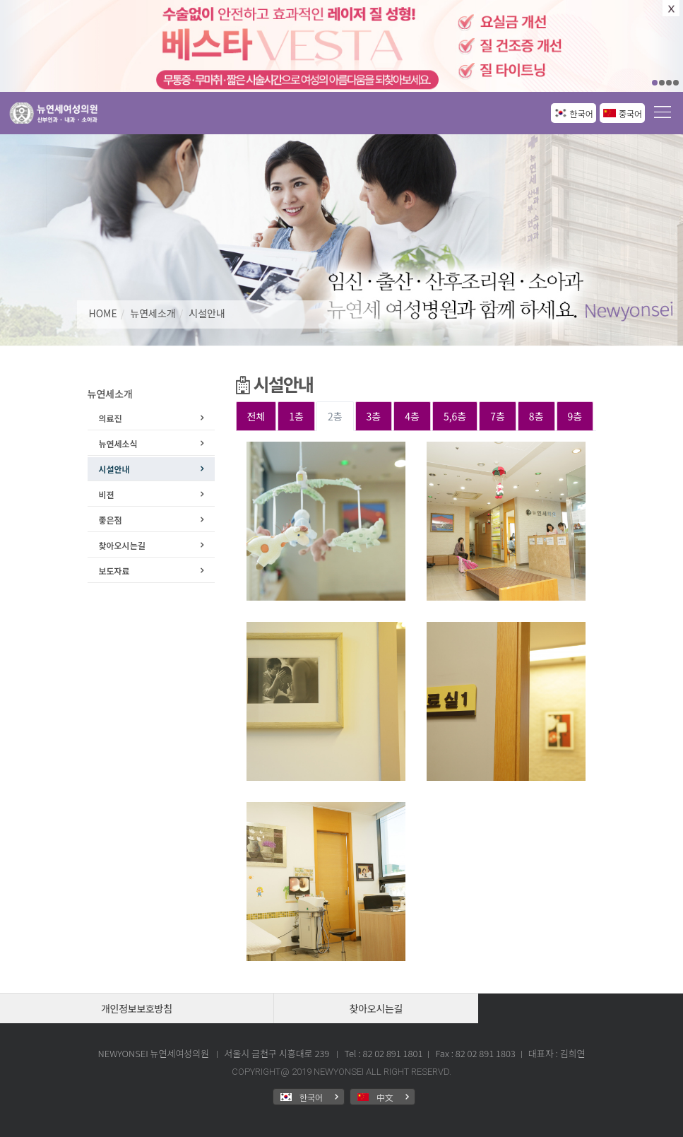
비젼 (106, 494)
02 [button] (662, 83)
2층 (335, 416)
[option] (341, 46)
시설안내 (207, 313)
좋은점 (110, 520)
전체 (256, 416)
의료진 (110, 418)
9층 (575, 416)
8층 (536, 416)
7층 (497, 416)
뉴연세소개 (152, 313)
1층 (296, 416)
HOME (103, 313)
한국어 (581, 113)
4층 (412, 416)
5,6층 (455, 416)
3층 (374, 416)
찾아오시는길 (122, 545)
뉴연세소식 (118, 443)
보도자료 (114, 571)
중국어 (630, 113)
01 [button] (655, 83)
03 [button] (669, 83)
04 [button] (676, 83)
